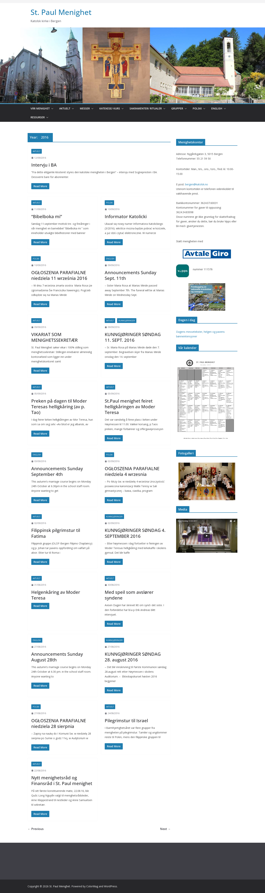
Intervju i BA (44, 165)
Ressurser (38, 117)
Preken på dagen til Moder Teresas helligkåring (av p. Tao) (59, 406)
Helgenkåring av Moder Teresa (55, 595)
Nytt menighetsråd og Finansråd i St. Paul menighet (61, 780)
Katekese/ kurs (109, 108)
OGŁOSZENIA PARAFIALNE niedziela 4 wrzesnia (132, 471)
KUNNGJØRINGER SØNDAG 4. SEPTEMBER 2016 (135, 533)
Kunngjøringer (127, 320)
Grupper (177, 108)
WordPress (110, 886)
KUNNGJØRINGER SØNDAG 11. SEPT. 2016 (133, 337)
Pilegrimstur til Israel (126, 720)
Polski (197, 108)
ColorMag (92, 886)
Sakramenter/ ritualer (146, 108)
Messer (85, 108)
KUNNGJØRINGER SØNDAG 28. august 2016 (133, 657)
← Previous (36, 829)
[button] (51, 108)
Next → (165, 829)
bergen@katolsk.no (196, 184)
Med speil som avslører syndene (129, 595)
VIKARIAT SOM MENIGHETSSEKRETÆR (54, 337)
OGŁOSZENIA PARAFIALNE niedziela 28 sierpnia (58, 723)
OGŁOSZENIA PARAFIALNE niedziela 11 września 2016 (59, 275)
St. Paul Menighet (61, 12)
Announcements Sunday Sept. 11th (130, 275)
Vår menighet (40, 108)
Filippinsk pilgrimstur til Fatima (55, 533)
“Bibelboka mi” (46, 216)
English (216, 108)
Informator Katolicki (126, 216)
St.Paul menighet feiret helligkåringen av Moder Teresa (130, 406)
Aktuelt (64, 108)
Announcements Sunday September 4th (57, 471)
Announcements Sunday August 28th (57, 657)
